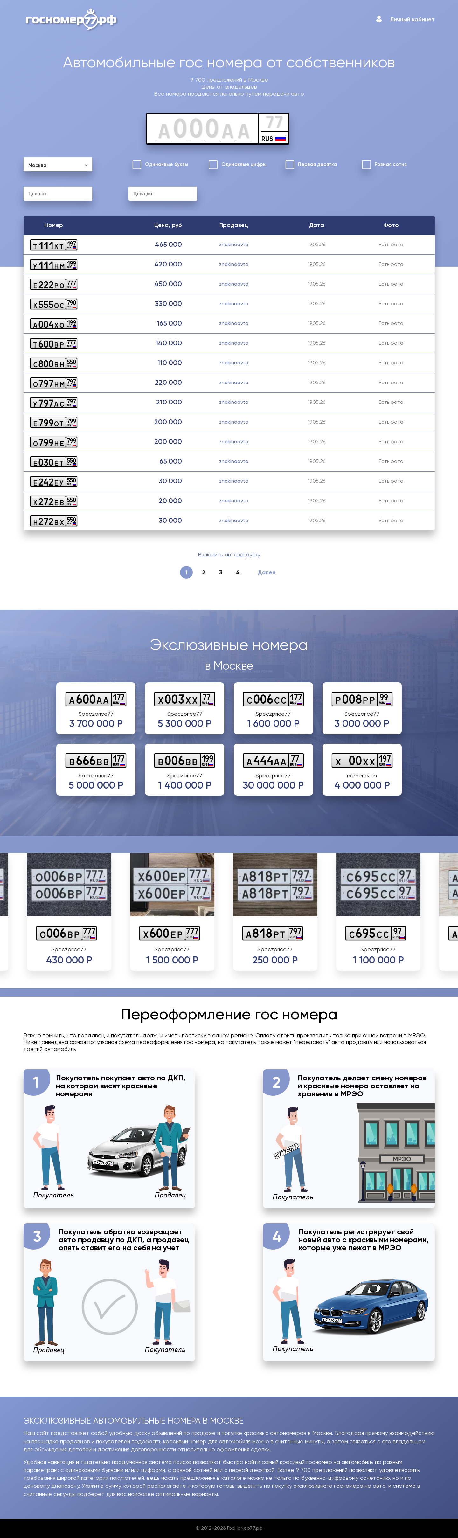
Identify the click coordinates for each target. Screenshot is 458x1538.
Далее (266, 572)
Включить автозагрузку (229, 554)
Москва (37, 165)
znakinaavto (233, 244)
